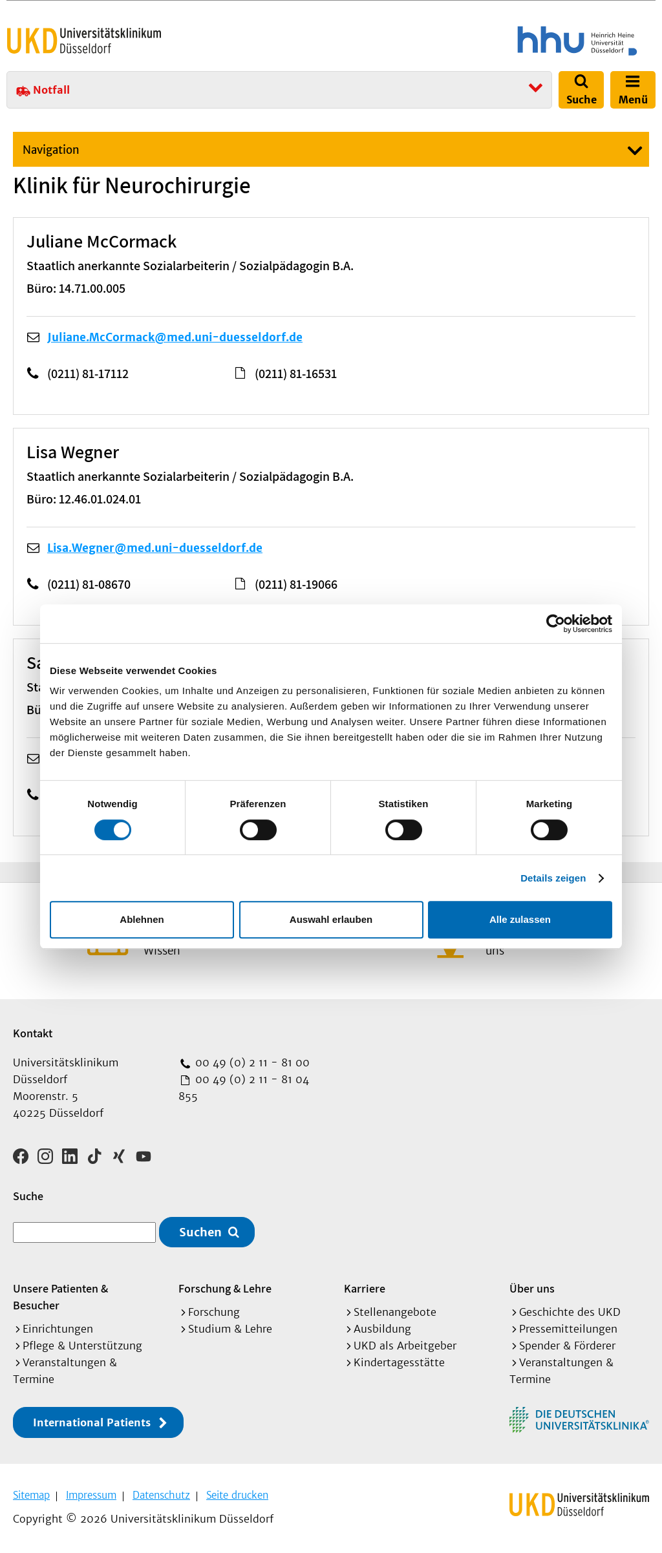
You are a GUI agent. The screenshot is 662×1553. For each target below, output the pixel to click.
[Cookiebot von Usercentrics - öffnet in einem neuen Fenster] (555, 623)
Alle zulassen (520, 919)
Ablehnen (142, 919)
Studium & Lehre (230, 1328)
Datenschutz (161, 1495)
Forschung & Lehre (225, 1288)
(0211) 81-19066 (296, 584)
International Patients (92, 1422)
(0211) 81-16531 (296, 373)
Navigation (51, 150)
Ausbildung (382, 1328)
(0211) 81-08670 (89, 584)
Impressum (91, 1495)
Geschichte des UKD (570, 1311)
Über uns (532, 1288)
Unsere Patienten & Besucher (60, 1297)
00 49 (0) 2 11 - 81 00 (251, 1062)
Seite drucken (237, 1495)
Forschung (214, 1311)
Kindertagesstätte (399, 1362)
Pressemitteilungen (568, 1328)
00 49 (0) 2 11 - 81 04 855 (243, 1088)
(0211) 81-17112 (88, 373)
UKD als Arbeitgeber (405, 1345)
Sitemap (31, 1495)
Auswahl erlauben (331, 919)
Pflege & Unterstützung (82, 1345)
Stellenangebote (395, 1311)
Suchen (200, 1232)
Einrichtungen (58, 1328)
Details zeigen (553, 877)
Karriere (364, 1288)
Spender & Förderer (567, 1345)
